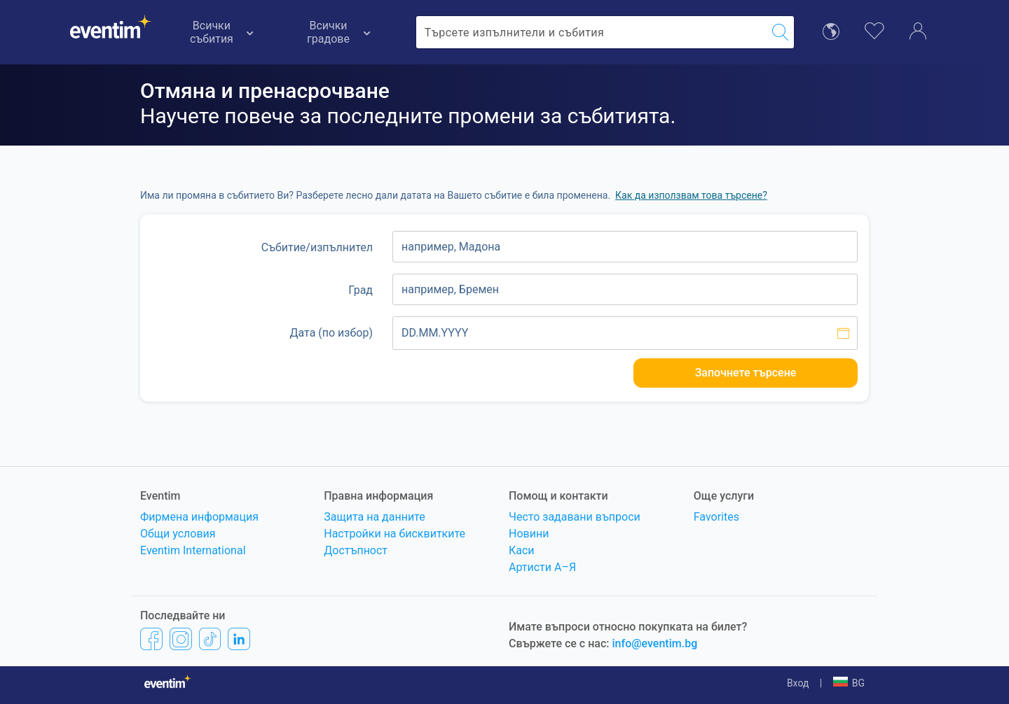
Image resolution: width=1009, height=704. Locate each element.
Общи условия (178, 533)
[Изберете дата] (625, 333)
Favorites (716, 516)
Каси (522, 550)
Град (360, 290)
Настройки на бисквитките (394, 533)
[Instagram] (181, 638)
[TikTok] (210, 638)
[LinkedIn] (239, 638)
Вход (798, 683)
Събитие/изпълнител (317, 247)
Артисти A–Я (542, 567)
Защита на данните (374, 516)
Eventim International (193, 550)
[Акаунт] (918, 30)
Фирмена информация (199, 516)
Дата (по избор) (331, 332)
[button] (849, 683)
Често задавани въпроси (574, 516)
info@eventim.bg (655, 643)
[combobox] (591, 32)
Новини (529, 533)
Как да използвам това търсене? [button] (691, 195)
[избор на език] (831, 30)
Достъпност (355, 550)
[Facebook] (151, 638)
